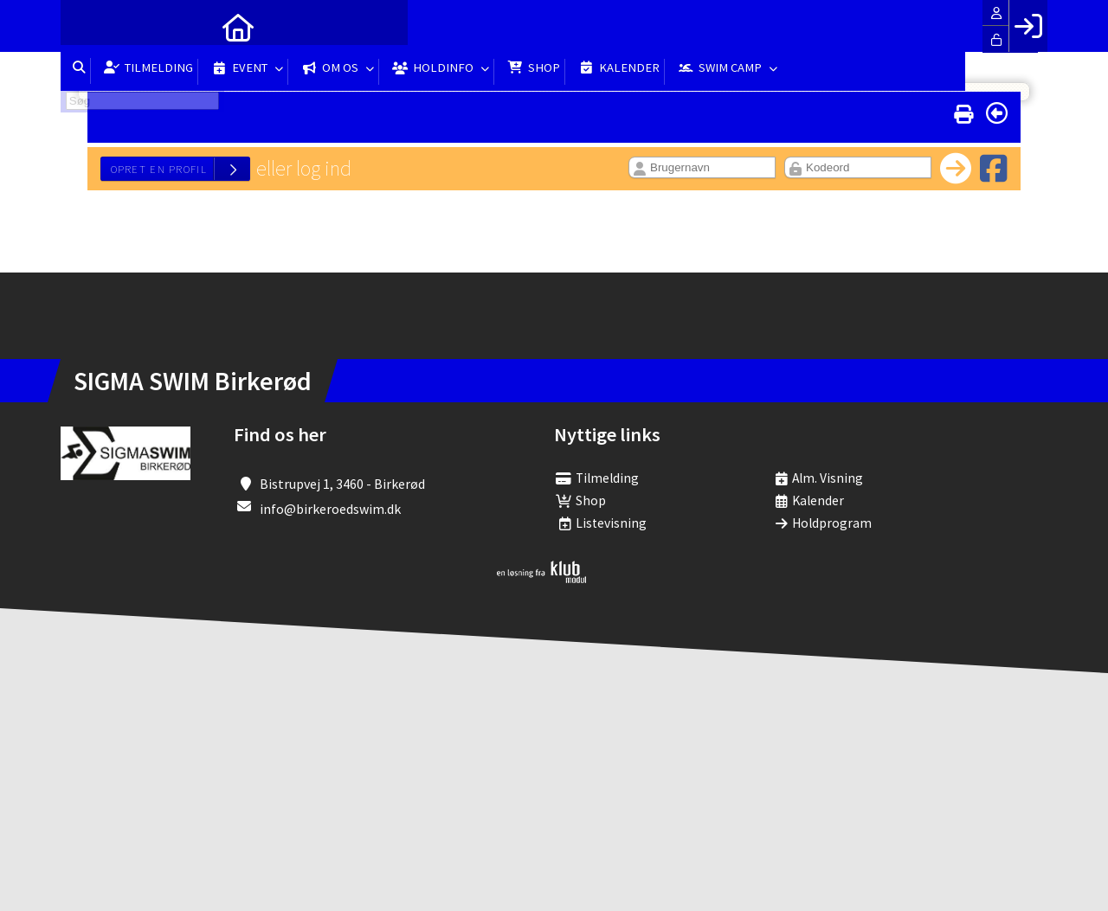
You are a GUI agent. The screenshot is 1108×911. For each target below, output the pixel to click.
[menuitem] (87, 26)
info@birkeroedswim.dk (330, 508)
